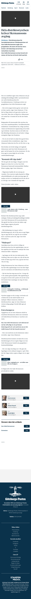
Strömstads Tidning (9, 590)
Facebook (15, 541)
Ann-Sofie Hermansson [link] (7, 426)
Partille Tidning (18, 588)
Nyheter (3, 8)
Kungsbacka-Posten (24, 585)
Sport (16, 8)
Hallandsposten (9, 585)
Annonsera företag (15, 557)
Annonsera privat (15, 559)
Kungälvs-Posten (6, 587)
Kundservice (15, 533)
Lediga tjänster (15, 561)
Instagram (15, 543)
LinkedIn (15, 551)
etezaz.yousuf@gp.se (12, 407)
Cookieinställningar (15, 565)
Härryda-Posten (16, 585)
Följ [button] (26, 398)
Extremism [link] (4, 430)
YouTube (15, 549)
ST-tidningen (24, 588)
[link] (7, 3)
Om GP (15, 569)
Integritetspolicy (15, 567)
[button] (28, 3)
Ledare (27, 8)
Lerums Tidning (14, 587)
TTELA (15, 590)
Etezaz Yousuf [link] (14, 62)
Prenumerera (15, 530)
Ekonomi (21, 8)
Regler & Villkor (15, 563)
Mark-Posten (20, 587)
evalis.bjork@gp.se (12, 414)
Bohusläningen (21, 584)
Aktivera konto (16, 535)
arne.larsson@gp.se (12, 399)
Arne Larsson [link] (7, 62)
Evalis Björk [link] (21, 62)
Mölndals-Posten (11, 588)
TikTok (15, 545)
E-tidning (15, 532)
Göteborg (10, 8)
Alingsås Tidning (13, 584)
